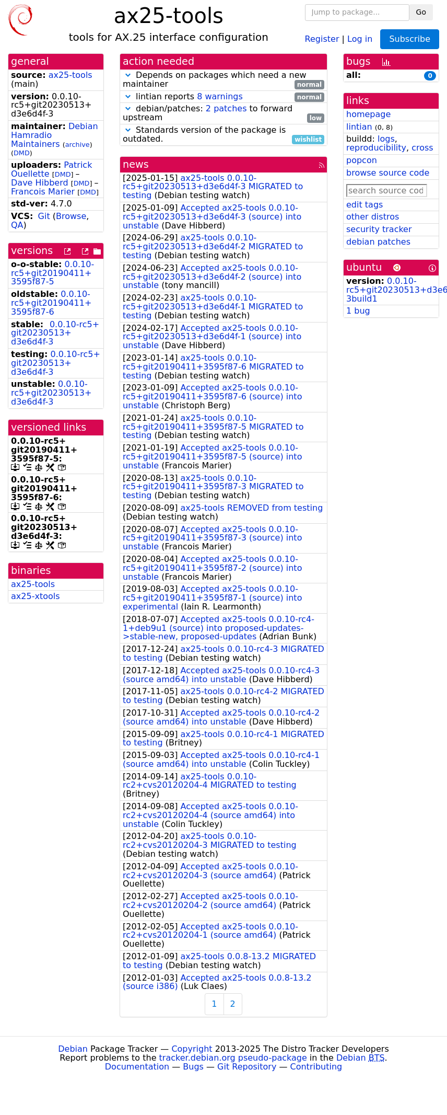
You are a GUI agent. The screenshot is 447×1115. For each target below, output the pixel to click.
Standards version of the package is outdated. (223, 135)
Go (421, 12)
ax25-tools (70, 75)
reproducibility (376, 148)
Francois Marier (43, 192)
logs (386, 139)
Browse (71, 216)
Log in (359, 38)
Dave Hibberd (39, 183)
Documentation (137, 1067)
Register (322, 38)
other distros (372, 217)
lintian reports (223, 97)
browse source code (387, 173)
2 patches (226, 108)
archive (77, 144)
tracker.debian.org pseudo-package (233, 1058)
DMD (22, 153)
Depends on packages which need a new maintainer (223, 80)
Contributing (316, 1067)
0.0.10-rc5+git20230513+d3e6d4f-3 (55, 333)
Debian (73, 1049)
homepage (368, 114)
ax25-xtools (35, 596)
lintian (359, 127)
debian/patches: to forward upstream (223, 113)
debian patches (378, 242)
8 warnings (220, 96)
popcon (361, 160)
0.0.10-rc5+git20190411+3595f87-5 (52, 273)
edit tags (364, 205)
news (136, 164)
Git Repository (246, 1067)
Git (44, 216)
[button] (128, 75)
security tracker (379, 229)
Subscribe (409, 39)
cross (422, 148)
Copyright (191, 1049)
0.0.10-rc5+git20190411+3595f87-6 (51, 303)
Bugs (193, 1067)
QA (17, 225)
